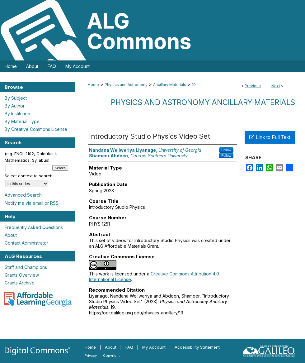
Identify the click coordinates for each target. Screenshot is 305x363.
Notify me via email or (32, 203)
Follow (226, 150)
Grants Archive (20, 282)
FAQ (129, 347)
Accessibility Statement (197, 347)
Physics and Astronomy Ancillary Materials (203, 102)
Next (275, 86)
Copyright (111, 355)
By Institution (17, 113)
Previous (253, 86)
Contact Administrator (26, 243)
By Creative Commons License (36, 129)
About (11, 235)
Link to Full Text (269, 137)
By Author (15, 105)
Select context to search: (29, 175)
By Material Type (22, 121)
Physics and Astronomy (126, 84)
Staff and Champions (26, 267)
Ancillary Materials (169, 84)
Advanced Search (23, 195)
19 (194, 84)
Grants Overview (22, 275)
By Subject (16, 98)
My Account (154, 347)
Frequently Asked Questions (34, 227)
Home (93, 84)
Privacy (91, 355)
